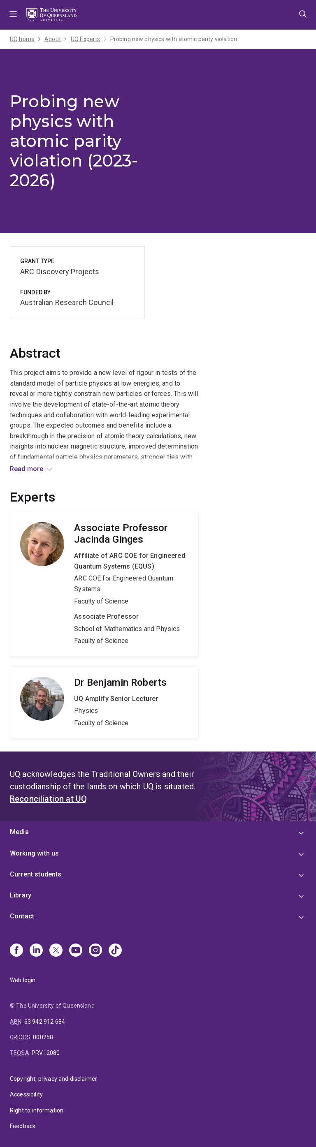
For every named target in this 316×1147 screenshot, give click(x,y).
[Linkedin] (36, 951)
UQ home (22, 39)
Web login (22, 980)
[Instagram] (95, 951)
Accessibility (26, 1094)
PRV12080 (46, 1053)
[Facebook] (16, 951)
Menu (13, 15)
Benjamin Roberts (104, 702)
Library (20, 895)
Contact (22, 916)
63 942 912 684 (44, 1021)
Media (19, 832)
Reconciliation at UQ (48, 799)
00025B (43, 1037)
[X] (56, 951)
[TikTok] (115, 951)
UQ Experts (85, 39)
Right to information (36, 1110)
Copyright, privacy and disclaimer (53, 1078)
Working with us (34, 853)
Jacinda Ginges (104, 584)
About (52, 39)
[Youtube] (75, 951)
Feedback (22, 1126)
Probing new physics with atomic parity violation (173, 39)
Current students (36, 874)
